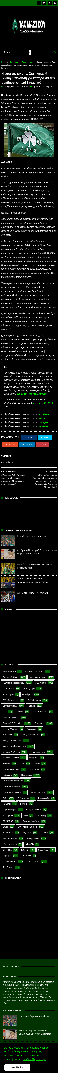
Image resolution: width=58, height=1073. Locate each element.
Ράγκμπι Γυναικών (33, 804)
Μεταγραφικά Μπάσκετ (12, 735)
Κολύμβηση (7, 729)
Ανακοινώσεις (8, 683)
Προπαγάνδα (43, 792)
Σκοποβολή (41, 809)
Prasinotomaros (33, 856)
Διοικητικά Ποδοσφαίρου (13, 717)
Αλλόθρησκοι (41, 677)
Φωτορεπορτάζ (33, 832)
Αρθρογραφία (29, 683)
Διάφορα (19, 706)
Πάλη (22, 758)
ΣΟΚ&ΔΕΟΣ (8, 815)
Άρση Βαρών (8, 688)
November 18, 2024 (42, 397)
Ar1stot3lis (29, 838)
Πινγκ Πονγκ (34, 763)
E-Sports (25, 844)
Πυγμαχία (7, 798)
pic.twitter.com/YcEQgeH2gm (32, 388)
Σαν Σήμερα (8, 809)
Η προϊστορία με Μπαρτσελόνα (32, 530)
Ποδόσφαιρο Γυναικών (12, 786)
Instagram (44, 416)
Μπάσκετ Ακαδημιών (11, 746)
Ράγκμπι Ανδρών (10, 804)
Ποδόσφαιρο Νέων (37, 786)
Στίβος (5, 821)
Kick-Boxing (26, 850)
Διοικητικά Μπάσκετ (11, 711)
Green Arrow (43, 844)
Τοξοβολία (27, 827)
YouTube (43, 420)
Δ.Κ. (4, 706)
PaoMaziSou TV (9, 856)
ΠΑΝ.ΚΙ (37, 758)
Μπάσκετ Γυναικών (11, 752)
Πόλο (5, 792)
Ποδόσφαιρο (26, 769)
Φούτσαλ (44, 827)
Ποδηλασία (7, 769)
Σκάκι (25, 809)
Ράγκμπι (23, 798)
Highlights (7, 850)
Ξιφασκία (6, 758)
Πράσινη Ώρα (23, 792)
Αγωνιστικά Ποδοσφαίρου (13, 677)
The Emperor (8, 861)
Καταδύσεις (31, 723)
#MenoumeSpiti (9, 665)
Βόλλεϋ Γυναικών (10, 700)
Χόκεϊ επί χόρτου (10, 838)
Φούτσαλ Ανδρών (10, 832)
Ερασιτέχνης (27, 56)
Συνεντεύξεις (8, 827)
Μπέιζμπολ (33, 752)
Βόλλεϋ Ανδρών (34, 694)
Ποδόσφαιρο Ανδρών (11, 781)
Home (3, 56)
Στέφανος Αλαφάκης (30, 815)
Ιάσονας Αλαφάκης (10, 723)
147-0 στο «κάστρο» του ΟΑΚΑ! (32, 587)
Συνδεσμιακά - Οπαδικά (27, 821)
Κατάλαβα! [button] (17, 1067)
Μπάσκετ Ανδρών (37, 746)
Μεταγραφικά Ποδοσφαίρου (14, 740)
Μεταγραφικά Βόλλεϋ (30, 729)
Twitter (42, 412)
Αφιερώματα (27, 688)
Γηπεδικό (14, 56)
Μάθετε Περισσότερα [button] (34, 1059)
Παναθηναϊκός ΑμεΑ (11, 763)
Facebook (44, 408)
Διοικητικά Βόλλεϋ (39, 706)
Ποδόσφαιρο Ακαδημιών (13, 775)
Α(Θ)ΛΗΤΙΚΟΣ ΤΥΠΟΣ (34, 665)
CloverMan (7, 844)
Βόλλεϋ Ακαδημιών (10, 694)
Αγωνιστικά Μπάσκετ (37, 671)
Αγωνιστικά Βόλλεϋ (11, 671)
